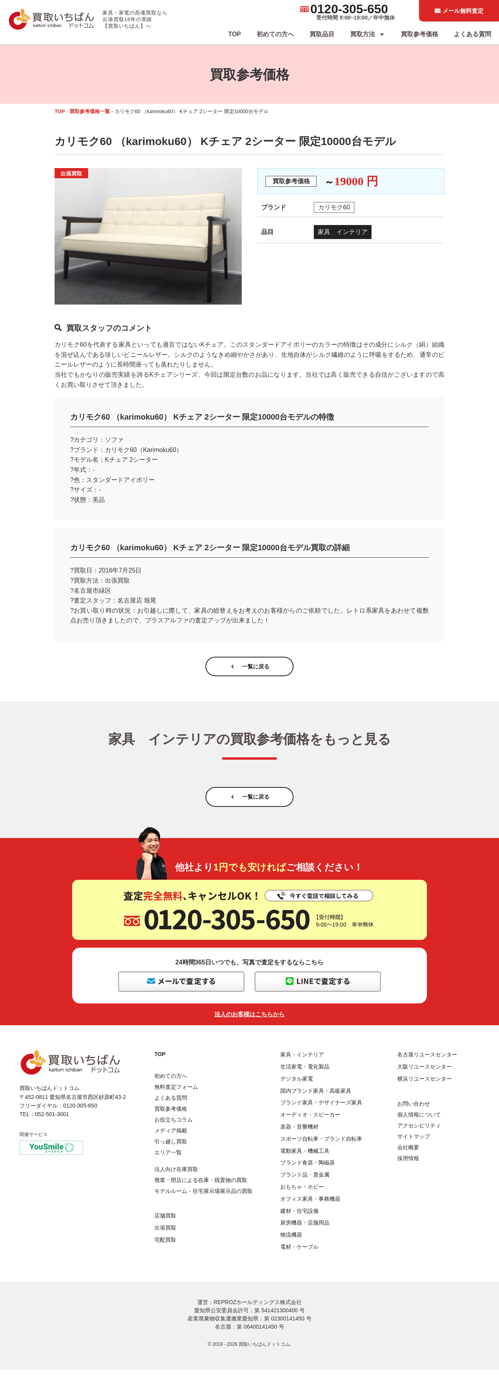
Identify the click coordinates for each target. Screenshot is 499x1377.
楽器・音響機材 (299, 1134)
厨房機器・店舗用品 (304, 1230)
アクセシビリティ (419, 1133)
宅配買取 (165, 1247)
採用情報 (408, 1166)
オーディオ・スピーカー (310, 1122)
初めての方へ (275, 34)
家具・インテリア (302, 1062)
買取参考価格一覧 (89, 111)
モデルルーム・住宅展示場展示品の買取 (203, 1198)
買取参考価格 (419, 34)
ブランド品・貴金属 (304, 1182)
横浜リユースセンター (424, 1086)
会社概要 (408, 1155)
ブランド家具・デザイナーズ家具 (321, 1110)
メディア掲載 (170, 1138)
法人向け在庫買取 (176, 1176)
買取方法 (367, 34)
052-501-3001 (52, 1122)
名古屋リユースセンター (427, 1062)
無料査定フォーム (176, 1095)
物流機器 (291, 1242)
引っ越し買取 (170, 1149)
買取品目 (322, 34)
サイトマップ (413, 1144)
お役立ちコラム (173, 1127)
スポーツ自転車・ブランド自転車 (321, 1146)
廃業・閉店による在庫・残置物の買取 (200, 1187)
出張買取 (165, 1235)
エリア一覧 (168, 1160)
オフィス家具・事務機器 (310, 1206)
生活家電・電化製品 (304, 1074)
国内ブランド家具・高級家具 (315, 1098)
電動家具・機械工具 (304, 1158)
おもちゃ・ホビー (302, 1194)
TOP (234, 34)
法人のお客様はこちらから (249, 1022)
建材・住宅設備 (299, 1218)
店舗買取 (165, 1223)
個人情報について (419, 1122)
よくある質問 (472, 34)
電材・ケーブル (299, 1254)
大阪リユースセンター (424, 1074)
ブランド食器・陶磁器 (307, 1170)
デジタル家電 (296, 1086)
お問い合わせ (413, 1111)
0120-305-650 (349, 9)
